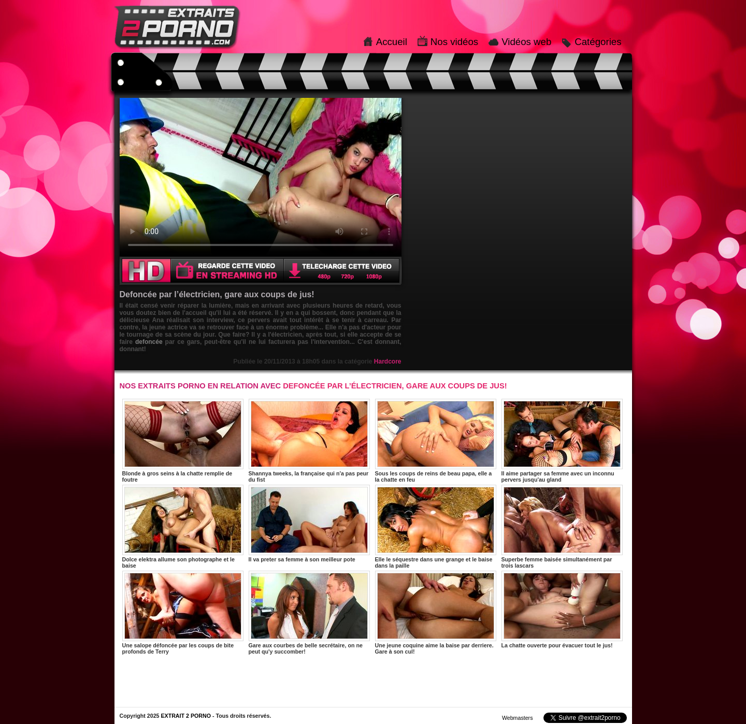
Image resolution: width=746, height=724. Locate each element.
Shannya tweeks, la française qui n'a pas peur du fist (309, 441)
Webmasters (517, 718)
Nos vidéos (454, 41)
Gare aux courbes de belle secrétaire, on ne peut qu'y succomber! (309, 613)
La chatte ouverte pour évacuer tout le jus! (562, 609)
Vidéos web (526, 41)
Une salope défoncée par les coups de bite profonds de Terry (182, 613)
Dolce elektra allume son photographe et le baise (182, 527)
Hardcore (387, 361)
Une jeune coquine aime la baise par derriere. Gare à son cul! (435, 613)
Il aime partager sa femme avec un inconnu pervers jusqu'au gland (562, 441)
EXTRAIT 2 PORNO (186, 716)
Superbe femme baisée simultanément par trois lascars (562, 527)
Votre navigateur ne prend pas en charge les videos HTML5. (260, 177)
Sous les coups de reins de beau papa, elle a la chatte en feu (435, 441)
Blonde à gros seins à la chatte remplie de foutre (182, 441)
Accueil (391, 41)
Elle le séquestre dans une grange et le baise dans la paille (435, 527)
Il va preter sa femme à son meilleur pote (309, 523)
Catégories (598, 41)
